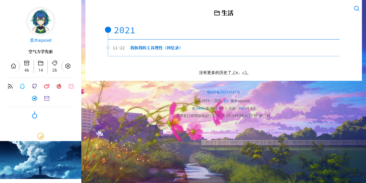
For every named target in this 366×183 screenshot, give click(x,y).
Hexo (200, 108)
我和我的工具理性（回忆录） (156, 48)
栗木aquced (41, 40)
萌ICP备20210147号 (223, 92)
